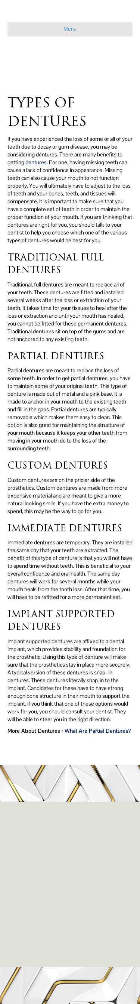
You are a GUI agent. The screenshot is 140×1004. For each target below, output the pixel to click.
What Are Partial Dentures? (98, 730)
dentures (36, 162)
